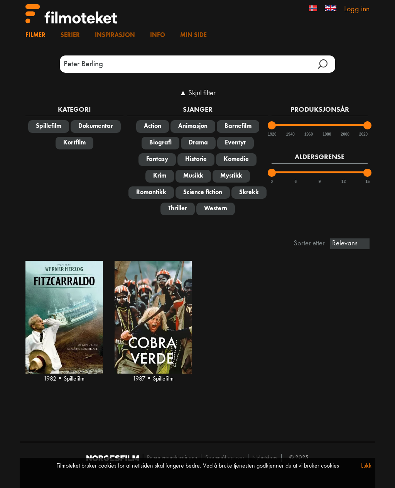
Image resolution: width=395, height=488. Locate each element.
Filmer (35, 35)
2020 (363, 134)
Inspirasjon (115, 35)
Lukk (366, 466)
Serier (70, 35)
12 (343, 181)
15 (367, 181)
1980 (326, 134)
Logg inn (357, 9)
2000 (345, 134)
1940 (290, 134)
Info (157, 35)
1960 (308, 134)
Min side (193, 35)
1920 (271, 134)
